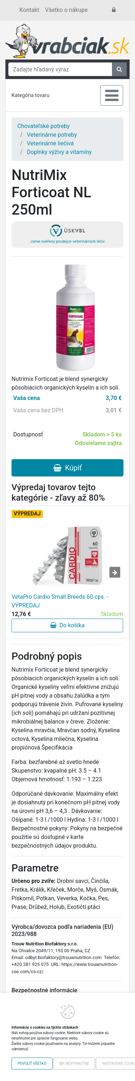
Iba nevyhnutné (74, 1063)
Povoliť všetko (32, 1063)
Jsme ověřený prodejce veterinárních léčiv (67, 234)
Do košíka (67, 625)
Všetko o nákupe (66, 9)
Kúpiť (67, 467)
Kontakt (29, 9)
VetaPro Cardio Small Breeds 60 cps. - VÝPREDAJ (60, 601)
